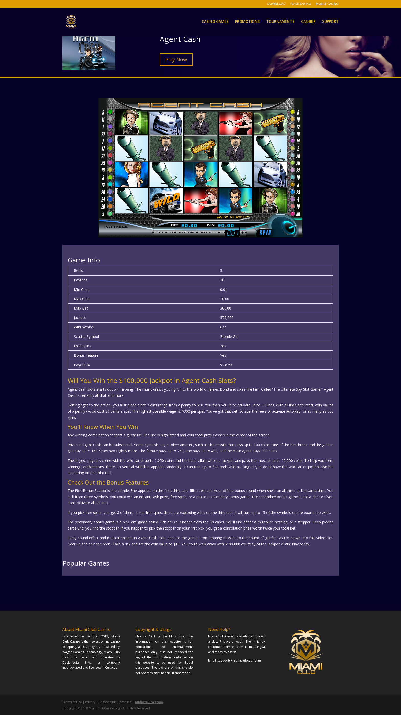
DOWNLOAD (276, 4)
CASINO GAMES (215, 22)
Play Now (176, 59)
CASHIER (308, 22)
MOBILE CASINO (327, 4)
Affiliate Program (149, 702)
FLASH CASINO (300, 4)
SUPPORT (330, 22)
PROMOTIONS (247, 22)
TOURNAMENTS (280, 22)
